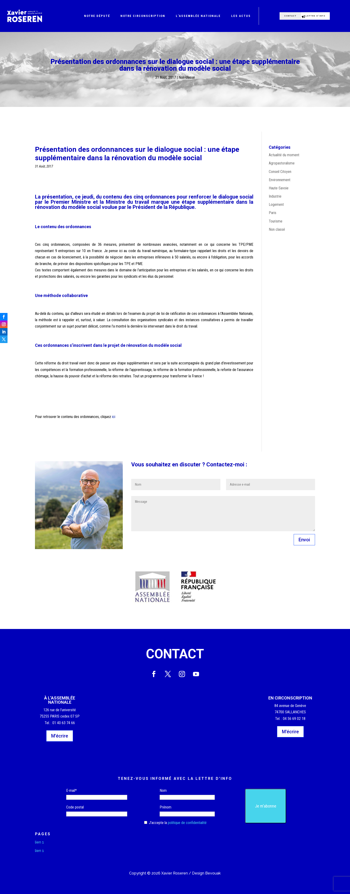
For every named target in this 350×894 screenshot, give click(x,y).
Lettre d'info (321, 16)
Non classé (187, 77)
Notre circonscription (142, 16)
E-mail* (71, 790)
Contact (285, 16)
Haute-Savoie (278, 188)
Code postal (75, 807)
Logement (276, 204)
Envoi (304, 540)
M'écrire (59, 736)
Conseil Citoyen (280, 171)
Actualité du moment (284, 155)
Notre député (97, 16)
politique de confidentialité (187, 822)
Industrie (275, 196)
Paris (272, 213)
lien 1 (39, 842)
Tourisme (275, 221)
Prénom (165, 807)
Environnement (279, 180)
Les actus (241, 16)
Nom (163, 790)
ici (113, 416)
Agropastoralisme (282, 163)
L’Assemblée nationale (198, 16)
